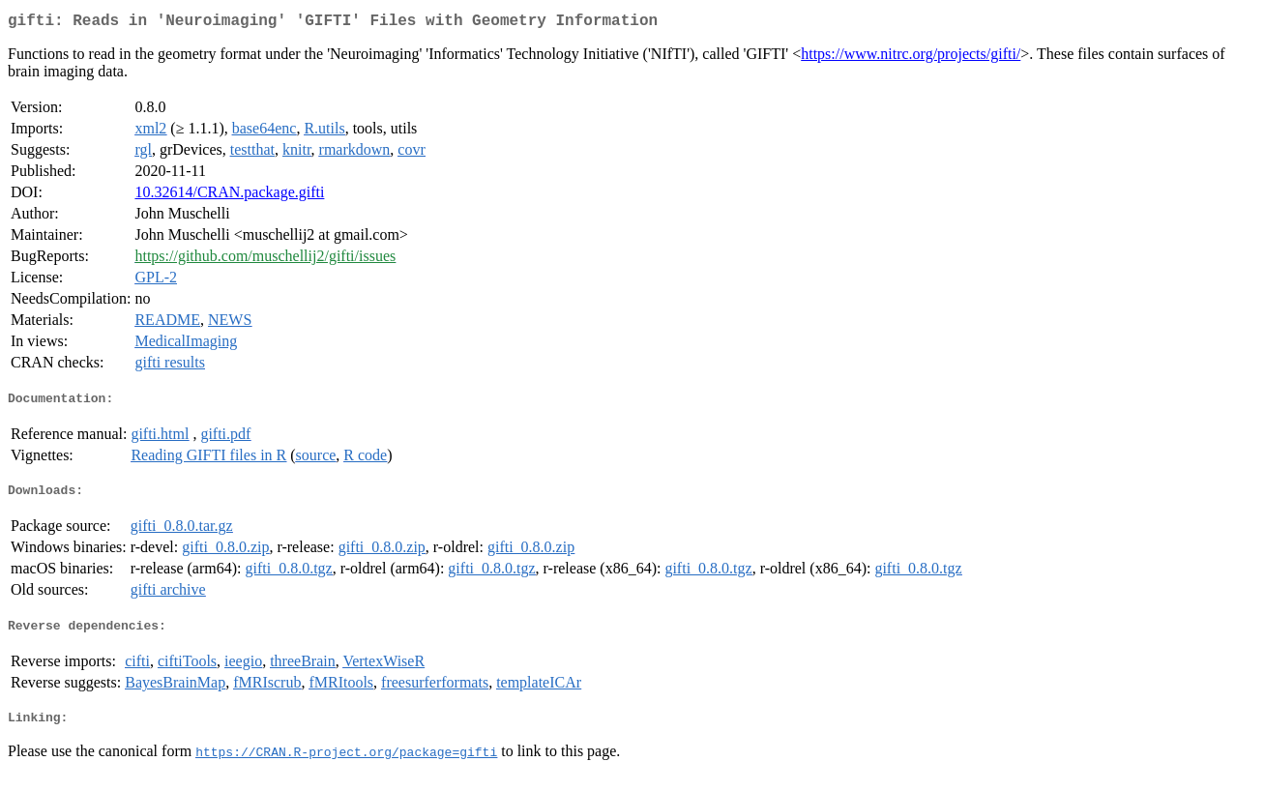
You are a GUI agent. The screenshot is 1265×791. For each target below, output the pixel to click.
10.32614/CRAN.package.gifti (229, 196)
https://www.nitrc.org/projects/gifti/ (910, 57)
